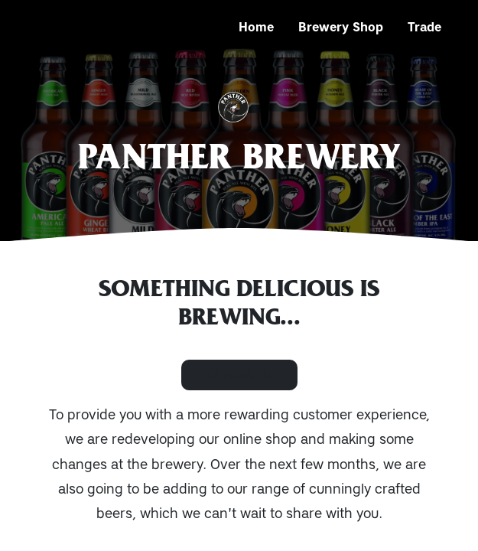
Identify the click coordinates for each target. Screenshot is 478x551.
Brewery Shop (340, 27)
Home (256, 27)
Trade (424, 27)
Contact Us (239, 374)
